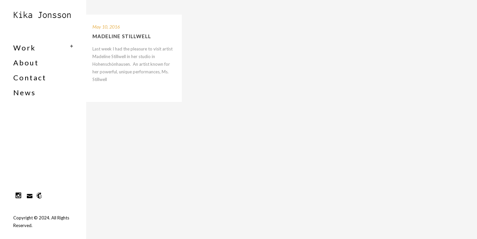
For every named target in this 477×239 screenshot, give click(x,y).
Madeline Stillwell (121, 36)
